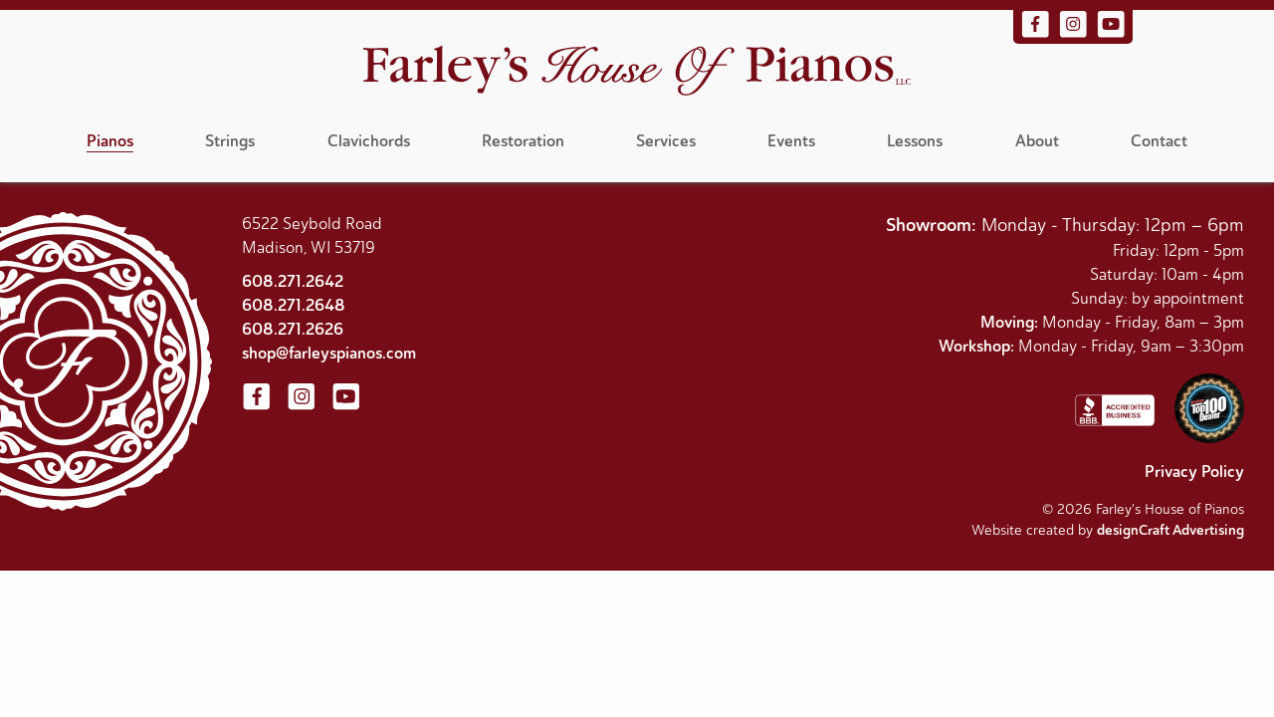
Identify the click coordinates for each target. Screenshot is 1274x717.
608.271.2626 (292, 329)
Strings (230, 140)
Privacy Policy (1194, 471)
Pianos (110, 140)
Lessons (915, 140)
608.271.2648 (293, 305)
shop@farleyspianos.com (329, 353)
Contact (1159, 140)
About (1037, 140)
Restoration (523, 140)
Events (791, 140)
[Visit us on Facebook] (1037, 34)
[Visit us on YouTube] (1111, 34)
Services (666, 140)
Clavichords (368, 140)
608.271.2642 (292, 281)
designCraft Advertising (1170, 530)
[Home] (637, 73)
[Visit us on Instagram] (1075, 34)
